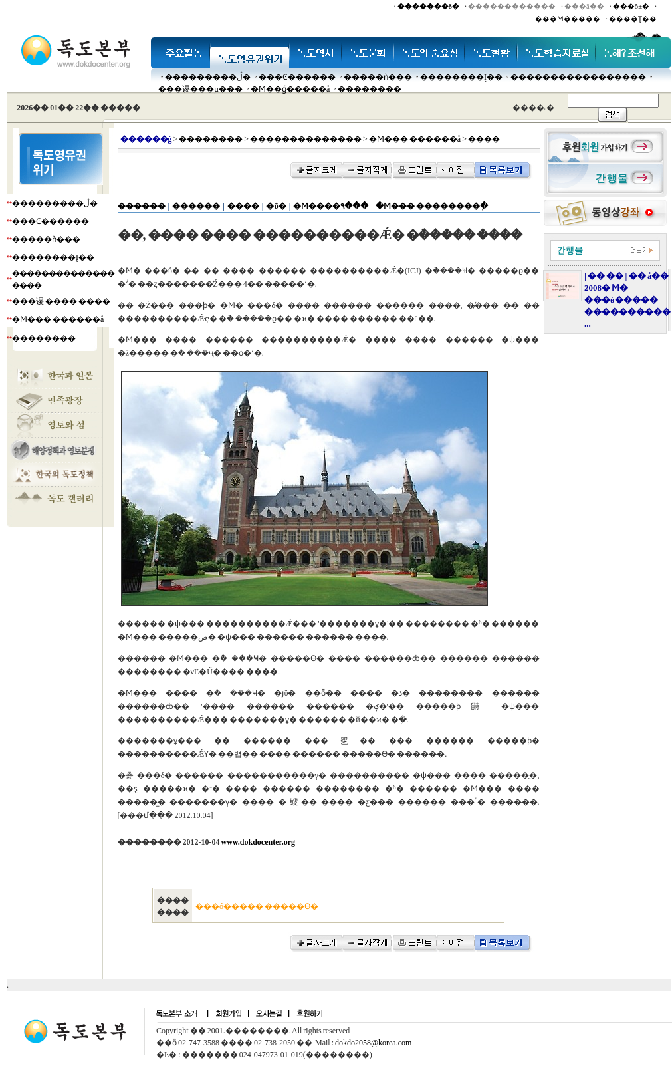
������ (142, 206)
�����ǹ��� (378, 77)
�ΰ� (276, 206)
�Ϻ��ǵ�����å (290, 89)
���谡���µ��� (200, 89)
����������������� (578, 77)
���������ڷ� (208, 77)
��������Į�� (461, 77)
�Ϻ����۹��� (330, 206)
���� (243, 206)
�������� (369, 89)
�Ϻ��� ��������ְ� (432, 206)
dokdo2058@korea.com (373, 1042)
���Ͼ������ (297, 77)
